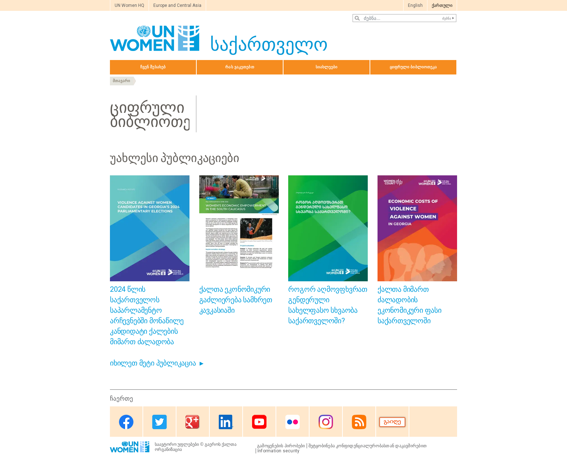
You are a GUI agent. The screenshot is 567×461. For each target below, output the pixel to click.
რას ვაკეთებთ (239, 67)
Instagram (326, 422)
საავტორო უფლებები (177, 444)
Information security (278, 450)
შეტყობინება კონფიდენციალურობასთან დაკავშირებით (367, 445)
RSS (359, 422)
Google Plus (192, 422)
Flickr (292, 422)
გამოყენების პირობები (281, 445)
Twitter (159, 422)
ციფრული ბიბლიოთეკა (413, 67)
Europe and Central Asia (177, 5)
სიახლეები (327, 67)
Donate (392, 422)
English (415, 5)
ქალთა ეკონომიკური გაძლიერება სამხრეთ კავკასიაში (235, 300)
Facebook (126, 422)
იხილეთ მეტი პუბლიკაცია (153, 363)
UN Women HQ (129, 5)
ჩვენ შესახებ (153, 67)
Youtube (259, 422)
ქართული (442, 5)
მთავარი (121, 80)
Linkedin (226, 422)
